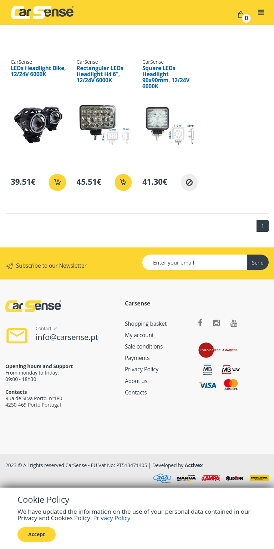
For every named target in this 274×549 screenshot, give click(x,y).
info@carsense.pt (67, 336)
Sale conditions (144, 346)
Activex (194, 465)
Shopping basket (146, 324)
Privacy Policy (141, 369)
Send (258, 262)
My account (139, 335)
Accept (36, 534)
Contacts (136, 392)
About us (136, 381)
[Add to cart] (57, 182)
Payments (137, 358)
